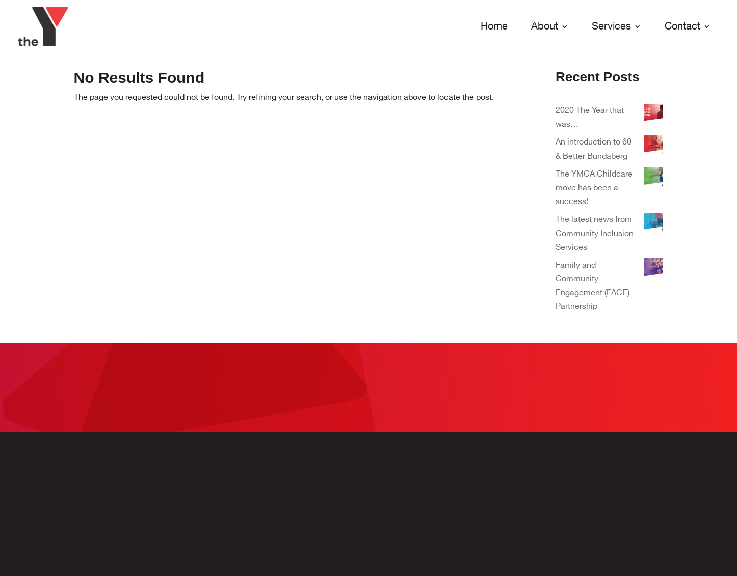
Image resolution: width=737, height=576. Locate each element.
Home (494, 27)
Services (611, 27)
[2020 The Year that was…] (653, 116)
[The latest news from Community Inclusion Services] (653, 225)
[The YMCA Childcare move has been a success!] (653, 179)
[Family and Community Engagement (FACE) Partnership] (653, 270)
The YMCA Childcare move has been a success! (594, 188)
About (544, 27)
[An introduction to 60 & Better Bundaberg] (653, 147)
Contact (682, 27)
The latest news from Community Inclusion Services (595, 233)
